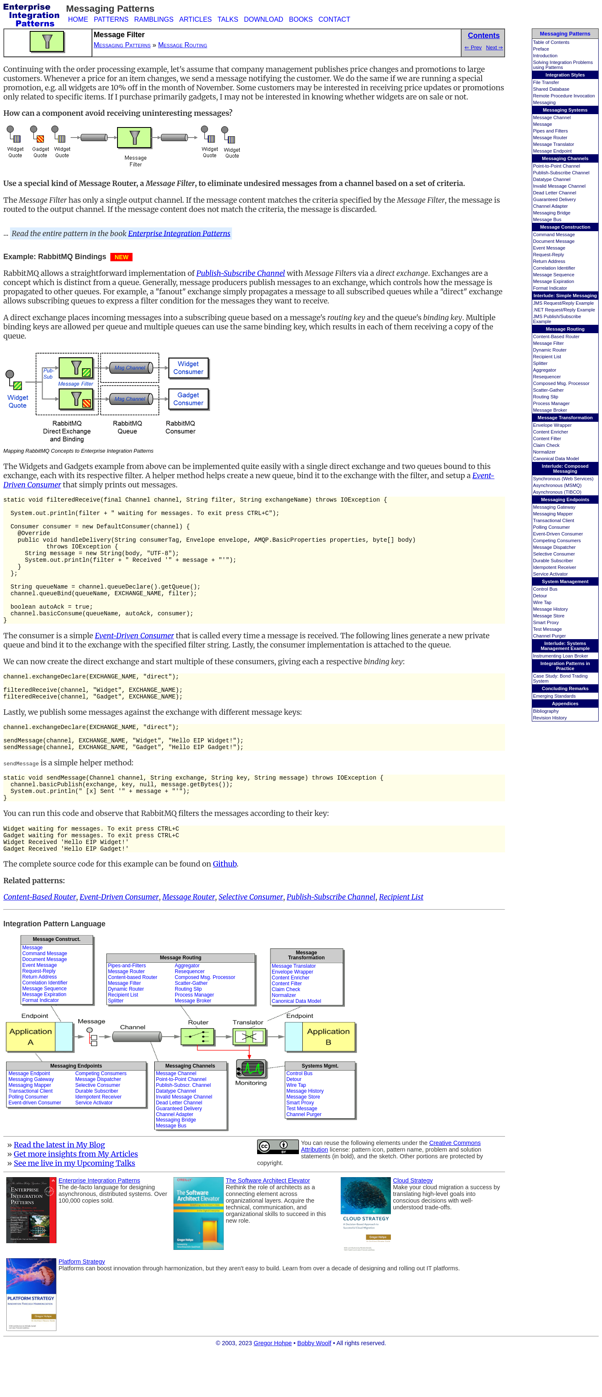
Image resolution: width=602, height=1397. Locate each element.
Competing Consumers (557, 540)
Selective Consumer (554, 553)
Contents (484, 35)
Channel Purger (549, 635)
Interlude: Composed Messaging (565, 469)
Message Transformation (565, 417)
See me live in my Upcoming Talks (74, 1207)
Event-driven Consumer (34, 1147)
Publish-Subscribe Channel (561, 172)
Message (542, 124)
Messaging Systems (565, 109)
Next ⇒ (494, 47)
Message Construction (565, 226)
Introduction (545, 55)
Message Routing (565, 328)
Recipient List (547, 356)
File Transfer (546, 82)
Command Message (554, 234)
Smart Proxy (546, 622)
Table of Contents (551, 42)
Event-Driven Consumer (558, 533)
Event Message (549, 247)
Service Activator (550, 573)
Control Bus (545, 588)
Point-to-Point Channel (556, 165)
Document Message (554, 241)
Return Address (549, 261)
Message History (550, 609)
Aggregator (544, 369)
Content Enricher (550, 431)
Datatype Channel (552, 179)
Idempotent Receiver (554, 567)
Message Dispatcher (554, 547)
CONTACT (334, 19)
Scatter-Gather (548, 390)
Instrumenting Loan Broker (560, 655)
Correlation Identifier (554, 267)
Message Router (550, 137)
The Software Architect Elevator (268, 1224)
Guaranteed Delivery (554, 199)
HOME (78, 19)
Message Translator (553, 144)
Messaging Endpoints (565, 499)
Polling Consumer (551, 527)
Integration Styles (565, 74)
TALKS (227, 19)
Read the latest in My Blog (59, 1188)
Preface (541, 48)
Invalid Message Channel (559, 186)
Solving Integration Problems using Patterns (563, 65)
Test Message (547, 629)
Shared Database (551, 89)
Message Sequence (553, 274)
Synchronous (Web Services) (563, 478)
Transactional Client (553, 520)
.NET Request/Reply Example (564, 309)
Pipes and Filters (550, 130)
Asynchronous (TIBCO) (557, 492)
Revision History (550, 717)
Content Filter (547, 438)
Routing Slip (545, 396)
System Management (565, 581)
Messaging (544, 102)
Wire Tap (542, 602)
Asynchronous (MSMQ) (557, 485)
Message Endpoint (552, 150)
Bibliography (546, 711)
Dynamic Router (549, 349)
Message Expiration (553, 281)
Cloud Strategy (413, 1224)
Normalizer (544, 451)
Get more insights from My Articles (76, 1198)
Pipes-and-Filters (127, 1009)
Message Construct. (56, 983)
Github (225, 908)
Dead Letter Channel (554, 192)
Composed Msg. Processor (561, 383)
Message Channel (552, 117)
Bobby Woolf (314, 1387)
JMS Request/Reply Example (563, 303)
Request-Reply (548, 254)
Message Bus (547, 219)
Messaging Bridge (552, 212)
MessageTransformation (306, 999)
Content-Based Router (556, 336)
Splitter (540, 363)
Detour (540, 595)
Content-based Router (132, 1021)
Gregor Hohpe (273, 1387)
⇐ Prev (473, 47)
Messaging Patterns (565, 34)
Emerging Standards (554, 695)
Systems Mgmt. (320, 1110)
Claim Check (546, 445)
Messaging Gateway (554, 507)
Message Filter (548, 343)
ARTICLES (195, 19)
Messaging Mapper (553, 513)
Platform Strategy (82, 1305)
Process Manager (551, 403)
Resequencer (547, 376)
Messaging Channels (565, 158)
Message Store (548, 615)
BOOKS (301, 19)
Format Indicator (550, 288)
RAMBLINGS (153, 19)
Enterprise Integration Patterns (179, 233)
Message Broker (550, 410)
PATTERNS (111, 19)
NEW (121, 257)
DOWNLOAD (263, 19)
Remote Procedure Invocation (564, 95)
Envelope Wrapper (552, 425)
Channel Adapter (550, 206)
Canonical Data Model (556, 458)
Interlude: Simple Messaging (565, 295)
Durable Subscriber (553, 560)
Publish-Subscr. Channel (183, 1129)
